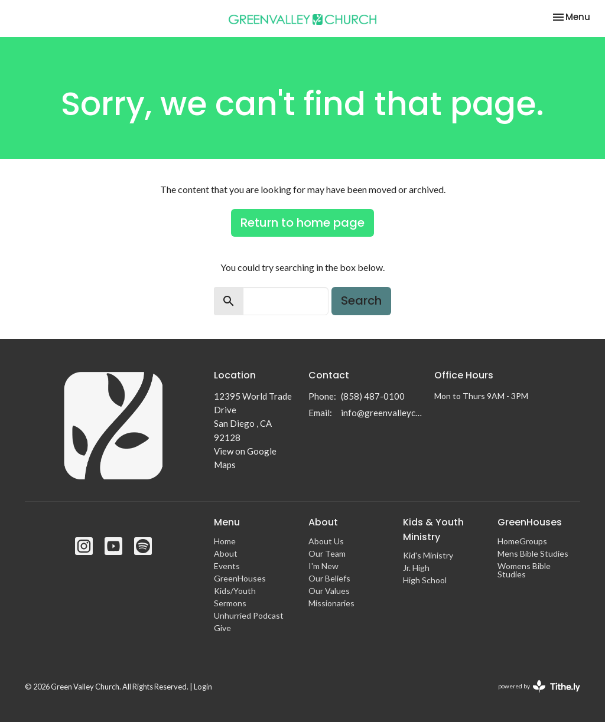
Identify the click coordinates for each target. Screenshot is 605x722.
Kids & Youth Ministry (433, 529)
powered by (539, 686)
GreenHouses (240, 578)
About (226, 553)
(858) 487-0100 (373, 396)
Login (203, 686)
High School (425, 580)
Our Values (329, 591)
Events (227, 566)
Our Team (327, 553)
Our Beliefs (329, 578)
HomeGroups (522, 541)
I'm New (323, 566)
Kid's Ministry (428, 555)
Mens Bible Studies (532, 553)
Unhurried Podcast (249, 615)
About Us (326, 541)
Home (225, 541)
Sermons (230, 603)
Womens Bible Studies (524, 570)
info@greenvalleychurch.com (381, 412)
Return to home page (302, 222)
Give (222, 628)
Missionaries (331, 603)
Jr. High (416, 568)
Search (361, 300)
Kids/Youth (235, 591)
